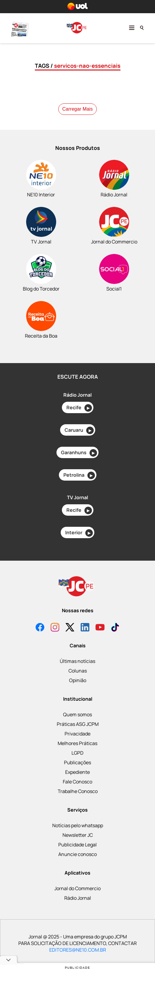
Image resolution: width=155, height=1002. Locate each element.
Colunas (77, 670)
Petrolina (79, 475)
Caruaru (79, 430)
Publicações (77, 762)
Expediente (77, 772)
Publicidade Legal (77, 844)
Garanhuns (79, 453)
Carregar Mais (77, 109)
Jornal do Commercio (77, 888)
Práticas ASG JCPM (78, 724)
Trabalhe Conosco (78, 791)
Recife (79, 408)
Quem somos (77, 714)
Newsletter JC (77, 835)
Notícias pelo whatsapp (77, 825)
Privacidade (77, 733)
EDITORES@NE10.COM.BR (77, 950)
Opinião (77, 680)
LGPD (77, 753)
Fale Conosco (77, 781)
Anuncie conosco (77, 854)
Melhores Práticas (77, 743)
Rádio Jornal (77, 898)
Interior (79, 533)
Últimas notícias (77, 661)
